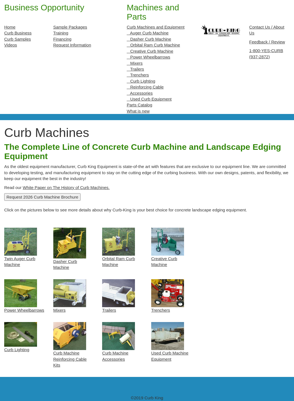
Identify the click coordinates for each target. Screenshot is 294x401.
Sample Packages (70, 27)
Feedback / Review (267, 41)
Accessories (140, 93)
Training (60, 33)
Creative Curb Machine (150, 51)
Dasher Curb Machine (149, 39)
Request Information (72, 45)
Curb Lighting (141, 81)
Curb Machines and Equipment (156, 27)
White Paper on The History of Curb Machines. (66, 187)
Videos (10, 45)
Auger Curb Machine (148, 33)
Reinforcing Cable (145, 87)
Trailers (135, 69)
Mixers (135, 63)
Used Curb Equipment (149, 99)
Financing (62, 39)
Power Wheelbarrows (148, 57)
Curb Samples (17, 39)
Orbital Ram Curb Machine (153, 45)
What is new (138, 111)
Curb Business (18, 33)
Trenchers (138, 75)
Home (9, 27)
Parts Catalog (139, 104)
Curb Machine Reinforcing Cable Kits (70, 359)
